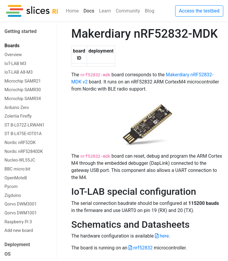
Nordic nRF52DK (20, 142)
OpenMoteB (15, 178)
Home (72, 11)
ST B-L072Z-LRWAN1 (24, 125)
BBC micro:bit (17, 169)
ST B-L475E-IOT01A (23, 133)
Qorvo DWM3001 (20, 204)
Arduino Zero (16, 107)
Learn (105, 11)
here (162, 236)
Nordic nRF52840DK (23, 151)
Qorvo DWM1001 (20, 213)
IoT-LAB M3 (15, 63)
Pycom (11, 186)
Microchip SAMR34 (22, 98)
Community (128, 11)
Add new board (18, 230)
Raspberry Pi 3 (18, 221)
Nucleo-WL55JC (19, 160)
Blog (149, 11)
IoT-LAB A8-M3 (18, 72)
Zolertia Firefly (17, 116)
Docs (88, 11)
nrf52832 (141, 248)
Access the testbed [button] (199, 11)
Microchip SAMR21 (22, 81)
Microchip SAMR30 (22, 89)
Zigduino (12, 195)
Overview (13, 54)
